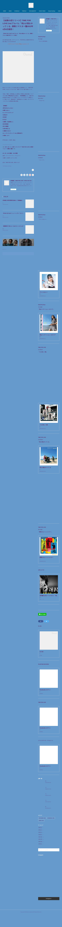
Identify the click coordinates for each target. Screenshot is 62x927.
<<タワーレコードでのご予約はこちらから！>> (18, 44)
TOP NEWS (42, 830)
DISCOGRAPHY (35, 11)
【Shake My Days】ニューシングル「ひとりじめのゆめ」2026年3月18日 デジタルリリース (23, 213)
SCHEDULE (20, 11)
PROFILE (27, 11)
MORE (52, 11)
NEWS (13, 11)
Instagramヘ (49, 911)
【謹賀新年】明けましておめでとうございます (13, 226)
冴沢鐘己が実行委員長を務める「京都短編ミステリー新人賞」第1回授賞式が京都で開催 (22, 200)
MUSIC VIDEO (45, 11)
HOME (7, 11)
